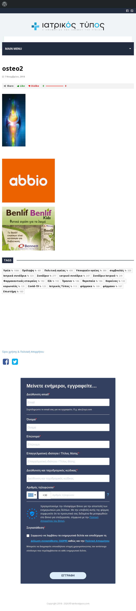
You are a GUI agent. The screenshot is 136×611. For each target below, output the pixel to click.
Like (21, 85)
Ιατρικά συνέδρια (18, 275)
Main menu (13, 49)
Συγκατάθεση (35, 527)
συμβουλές (120, 270)
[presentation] (53, 562)
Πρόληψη (31, 270)
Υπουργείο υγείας (91, 270)
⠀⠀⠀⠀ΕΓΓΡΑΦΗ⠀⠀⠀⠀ (68, 575)
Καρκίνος (115, 281)
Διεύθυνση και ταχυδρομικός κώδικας (51, 470)
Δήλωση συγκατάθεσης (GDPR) (49, 541)
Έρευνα (70, 281)
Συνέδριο (46, 275)
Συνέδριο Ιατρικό (108, 275)
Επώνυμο (33, 436)
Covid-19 (37, 286)
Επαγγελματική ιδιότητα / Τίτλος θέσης (52, 453)
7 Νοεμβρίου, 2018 (15, 76)
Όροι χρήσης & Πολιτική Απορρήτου (23, 351)
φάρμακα (89, 286)
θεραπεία (92, 281)
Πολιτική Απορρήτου (97, 541)
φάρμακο (112, 286)
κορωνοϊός (14, 286)
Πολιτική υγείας (58, 270)
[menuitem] (4, 4)
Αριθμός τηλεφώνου (40, 487)
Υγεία (11, 270)
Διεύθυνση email (38, 394)
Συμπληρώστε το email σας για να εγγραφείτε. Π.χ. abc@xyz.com (59, 409)
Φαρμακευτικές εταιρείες (23, 281)
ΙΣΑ (53, 281)
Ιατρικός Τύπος (63, 286)
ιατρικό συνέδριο (74, 275)
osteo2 (12, 68)
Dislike (33, 85)
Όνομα (31, 419)
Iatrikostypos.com (68, 313)
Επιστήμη (13, 291)
